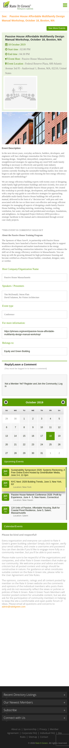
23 (33, 444)
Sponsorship (30, 729)
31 (41, 453)
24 (41, 444)
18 (50, 436)
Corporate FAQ (29, 733)
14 (15, 436)
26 (59, 444)
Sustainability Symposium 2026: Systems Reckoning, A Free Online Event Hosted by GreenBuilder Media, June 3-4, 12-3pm (38, 472)
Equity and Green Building (17, 351)
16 (33, 436)
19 (59, 436)
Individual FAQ (47, 733)
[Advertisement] (34, 645)
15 (24, 436)
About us (16, 729)
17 (41, 436)
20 (6, 444)
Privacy (43, 729)
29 (6, 418)
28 (15, 453)
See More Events (56, 28)
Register (28, 383)
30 (15, 418)
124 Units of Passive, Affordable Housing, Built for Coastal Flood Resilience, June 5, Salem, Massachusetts (35, 510)
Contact (44, 736)
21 (15, 444)
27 (6, 453)
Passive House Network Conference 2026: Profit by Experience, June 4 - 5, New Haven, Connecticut (36, 496)
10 (41, 427)
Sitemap (33, 736)
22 (24, 444)
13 (6, 436)
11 (50, 427)
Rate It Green (41, 743)
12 (59, 427)
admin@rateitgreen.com (13, 606)
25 (50, 444)
